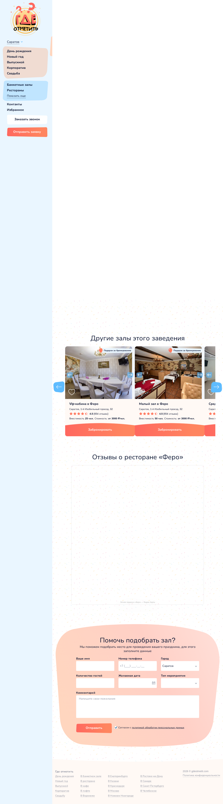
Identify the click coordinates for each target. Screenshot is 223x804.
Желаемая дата (129, 675)
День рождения (19, 51)
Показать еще (16, 95)
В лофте (85, 790)
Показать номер (169, 108)
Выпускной (15, 62)
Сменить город (83, 50)
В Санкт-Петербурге (152, 785)
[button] (70, 87)
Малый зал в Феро (153, 404)
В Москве (113, 790)
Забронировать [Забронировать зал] (178, 126)
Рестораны (15, 90)
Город (165, 658)
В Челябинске (148, 790)
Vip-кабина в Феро (83, 404)
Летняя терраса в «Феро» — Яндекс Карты (137, 602)
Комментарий (85, 692)
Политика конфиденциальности (201, 775)
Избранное (15, 110)
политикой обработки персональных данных (158, 727)
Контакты (14, 104)
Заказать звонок (27, 119)
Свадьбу (60, 795)
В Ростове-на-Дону (151, 776)
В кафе (84, 785)
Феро (69, 152)
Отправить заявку (27, 132)
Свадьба (13, 73)
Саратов (13, 42)
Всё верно (62, 50)
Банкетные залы (19, 84)
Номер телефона (130, 658)
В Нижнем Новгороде (121, 795)
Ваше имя (83, 658)
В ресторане (87, 781)
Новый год (15, 56)
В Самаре (146, 781)
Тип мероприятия (173, 675)
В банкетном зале (90, 776)
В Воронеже (87, 795)
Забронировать (100, 429)
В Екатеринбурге (118, 776)
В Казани (113, 781)
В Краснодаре (116, 785)
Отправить (94, 728)
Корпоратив (16, 68)
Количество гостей (89, 675)
